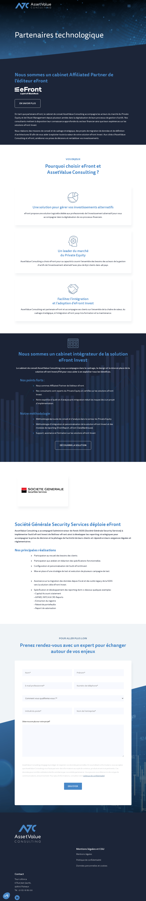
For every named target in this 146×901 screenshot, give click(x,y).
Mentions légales (84, 854)
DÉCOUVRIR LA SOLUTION (73, 445)
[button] (6, 895)
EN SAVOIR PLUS (27, 103)
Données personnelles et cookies (91, 865)
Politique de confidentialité (88, 860)
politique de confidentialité (94, 776)
